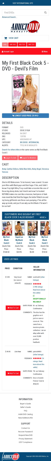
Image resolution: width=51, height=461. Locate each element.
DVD (5, 44)
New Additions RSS (25, 418)
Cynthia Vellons (13, 169)
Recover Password (25, 431)
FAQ (25, 411)
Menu (45, 51)
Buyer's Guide (25, 404)
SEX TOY (22, 44)
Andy (4, 169)
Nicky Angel (36, 169)
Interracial (34, 142)
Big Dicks (24, 142)
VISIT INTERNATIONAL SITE (23, 3)
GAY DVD (13, 44)
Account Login (8, 51)
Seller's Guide (25, 407)
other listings (38, 355)
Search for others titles (11, 150)
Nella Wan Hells (25, 169)
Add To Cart (13, 308)
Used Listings (11, 259)
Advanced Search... (9, 17)
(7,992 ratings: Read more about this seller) (39, 290)
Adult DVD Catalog (25, 414)
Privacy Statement (25, 439)
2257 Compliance (25, 442)
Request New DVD (26, 435)
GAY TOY (31, 44)
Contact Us (25, 428)
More (43, 217)
